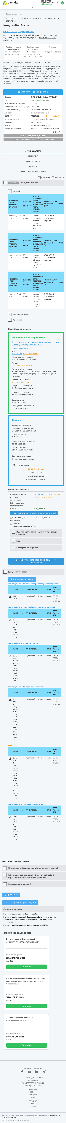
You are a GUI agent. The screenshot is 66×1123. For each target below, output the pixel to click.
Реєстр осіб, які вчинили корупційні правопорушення (33, 139)
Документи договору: (21, 456)
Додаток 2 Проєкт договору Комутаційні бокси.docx (15, 668)
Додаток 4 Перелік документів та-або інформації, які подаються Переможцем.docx (15, 778)
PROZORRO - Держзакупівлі (33, 1078)
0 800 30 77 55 (46, 1)
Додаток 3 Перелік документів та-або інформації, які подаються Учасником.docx (15, 719)
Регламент (33, 1101)
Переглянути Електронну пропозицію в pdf (34, 513)
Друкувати (11, 894)
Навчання (33, 1089)
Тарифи (33, 1106)
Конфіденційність (54, 1115)
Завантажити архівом (22, 579)
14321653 (35, 116)
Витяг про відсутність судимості (33, 136)
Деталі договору (20, 464)
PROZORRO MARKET (33, 1080)
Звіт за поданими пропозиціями (20, 902)
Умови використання (9, 1118)
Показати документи (23, 388)
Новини (33, 1092)
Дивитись (26, 966)
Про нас (33, 1097)
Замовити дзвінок (47, 4)
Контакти (33, 1095)
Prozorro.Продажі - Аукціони (33, 1083)
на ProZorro (42, 35)
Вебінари (33, 1104)
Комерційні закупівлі (33, 1086)
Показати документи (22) (23, 526)
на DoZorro (53, 35)
